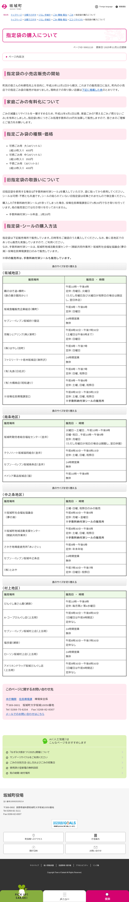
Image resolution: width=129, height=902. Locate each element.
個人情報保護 (49, 865)
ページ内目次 (16, 56)
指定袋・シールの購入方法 (32, 226)
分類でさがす (30, 15)
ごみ (71, 15)
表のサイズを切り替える (64, 266)
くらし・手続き (44, 15)
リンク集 (96, 865)
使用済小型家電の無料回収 (24, 767)
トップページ (16, 15)
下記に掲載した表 (92, 89)
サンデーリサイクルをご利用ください (29, 757)
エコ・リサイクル (76, 20)
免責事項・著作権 (65, 865)
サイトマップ (34, 865)
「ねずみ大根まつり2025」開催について (30, 752)
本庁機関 (11, 699)
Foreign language (106, 7)
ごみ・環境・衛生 (60, 15)
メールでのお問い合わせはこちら (25, 714)
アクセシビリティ (82, 865)
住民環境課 (25, 699)
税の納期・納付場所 (20, 773)
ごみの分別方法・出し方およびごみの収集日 (32, 762)
